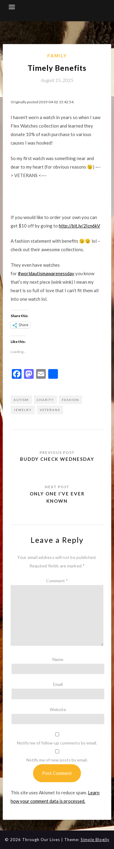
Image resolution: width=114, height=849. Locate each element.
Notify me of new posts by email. (57, 759)
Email (58, 684)
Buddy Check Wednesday (57, 459)
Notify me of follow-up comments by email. (57, 742)
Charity (45, 400)
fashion (70, 400)
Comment (57, 580)
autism (21, 400)
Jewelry (23, 410)
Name (57, 659)
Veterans (50, 410)
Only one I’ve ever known (57, 497)
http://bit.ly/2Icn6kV (79, 225)
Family (57, 55)
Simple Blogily (95, 839)
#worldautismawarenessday (46, 273)
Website (58, 709)
